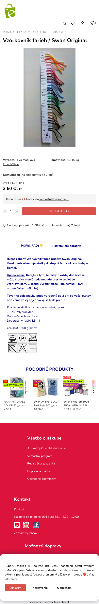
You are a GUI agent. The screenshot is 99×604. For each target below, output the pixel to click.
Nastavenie (40, 588)
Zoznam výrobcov (25, 533)
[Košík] (93, 23)
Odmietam (64, 588)
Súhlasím (15, 588)
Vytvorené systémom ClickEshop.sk (49, 602)
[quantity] (11, 211)
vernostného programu (54, 199)
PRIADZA (57, 32)
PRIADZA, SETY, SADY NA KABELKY (24, 32)
